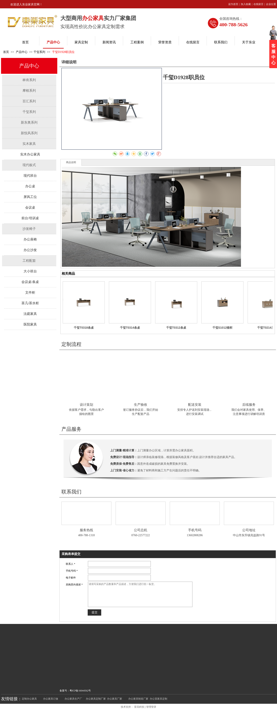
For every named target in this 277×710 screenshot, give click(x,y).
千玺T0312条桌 (176, 327)
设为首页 (233, 4)
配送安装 (194, 404)
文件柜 (30, 292)
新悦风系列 (29, 133)
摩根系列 (29, 90)
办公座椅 (30, 239)
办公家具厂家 (114, 698)
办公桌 (30, 186)
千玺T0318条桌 (84, 327)
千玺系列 (39, 52)
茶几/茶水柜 (30, 303)
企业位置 (271, 4)
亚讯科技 (139, 706)
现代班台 (30, 175)
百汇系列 (29, 101)
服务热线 (86, 530)
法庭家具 (30, 314)
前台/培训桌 (30, 218)
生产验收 (140, 404)
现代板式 (29, 165)
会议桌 (30, 207)
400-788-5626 (233, 24)
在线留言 (258, 4)
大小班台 (30, 271)
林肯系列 (29, 80)
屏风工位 (30, 197)
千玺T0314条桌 (130, 327)
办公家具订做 (50, 698)
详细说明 (68, 62)
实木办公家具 (30, 154)
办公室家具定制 (158, 698)
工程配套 (29, 260)
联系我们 (71, 492)
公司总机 (140, 530)
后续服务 (249, 404)
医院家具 (30, 324)
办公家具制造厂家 (138, 698)
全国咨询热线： (231, 18)
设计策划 (86, 404)
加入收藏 (246, 4)
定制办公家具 (29, 698)
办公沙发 (30, 250)
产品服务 (71, 429)
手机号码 (194, 530)
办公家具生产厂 (73, 698)
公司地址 (249, 530)
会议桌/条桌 (30, 282)
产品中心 (22, 52)
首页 (6, 52)
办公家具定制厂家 (96, 698)
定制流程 (71, 344)
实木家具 (29, 143)
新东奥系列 (29, 122)
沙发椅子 (29, 228)
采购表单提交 (71, 554)
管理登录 (151, 706)
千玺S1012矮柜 (222, 327)
